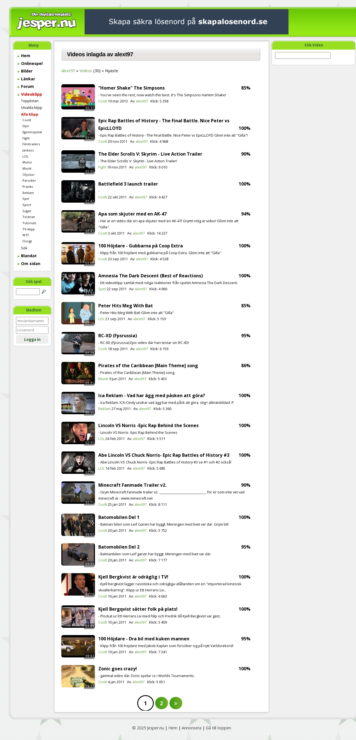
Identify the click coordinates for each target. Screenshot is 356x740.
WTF (25, 235)
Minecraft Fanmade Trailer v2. (132, 485)
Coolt (26, 120)
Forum (25, 86)
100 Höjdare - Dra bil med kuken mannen (143, 639)
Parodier (29, 180)
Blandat (27, 255)
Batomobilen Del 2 (118, 547)
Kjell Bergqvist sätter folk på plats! (138, 609)
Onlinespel (30, 63)
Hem (23, 55)
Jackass (28, 150)
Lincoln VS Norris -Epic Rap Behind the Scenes (148, 425)
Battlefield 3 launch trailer (128, 184)
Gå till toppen (218, 727)
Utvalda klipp (31, 107)
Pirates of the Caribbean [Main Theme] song (148, 365)
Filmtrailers (31, 144)
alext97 (68, 70)
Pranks (27, 186)
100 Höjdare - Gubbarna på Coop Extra (140, 246)
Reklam (28, 193)
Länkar (26, 78)
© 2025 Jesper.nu (148, 727)
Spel (25, 198)
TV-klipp (28, 229)
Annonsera (191, 727)
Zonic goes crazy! (117, 669)
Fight (26, 138)
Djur (25, 126)
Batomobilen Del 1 (118, 517)
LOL (25, 156)
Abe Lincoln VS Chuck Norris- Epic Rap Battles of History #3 (163, 455)
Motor (27, 162)
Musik (26, 168)
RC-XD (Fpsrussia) (117, 335)
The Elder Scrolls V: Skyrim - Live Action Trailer (150, 154)
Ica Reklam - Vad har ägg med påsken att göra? (151, 395)
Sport (26, 205)
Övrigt (27, 241)
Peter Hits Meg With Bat (125, 306)
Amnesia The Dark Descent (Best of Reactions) (150, 276)
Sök (24, 247)
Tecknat (28, 217)
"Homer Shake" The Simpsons (131, 88)
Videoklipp (29, 94)
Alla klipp (29, 114)
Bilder (24, 71)
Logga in (32, 339)
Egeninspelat (32, 132)
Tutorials (29, 223)
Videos (86, 70)
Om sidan (28, 263)
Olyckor (28, 174)
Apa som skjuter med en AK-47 (132, 214)
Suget (26, 211)
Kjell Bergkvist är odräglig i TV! (133, 577)
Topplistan (30, 100)
